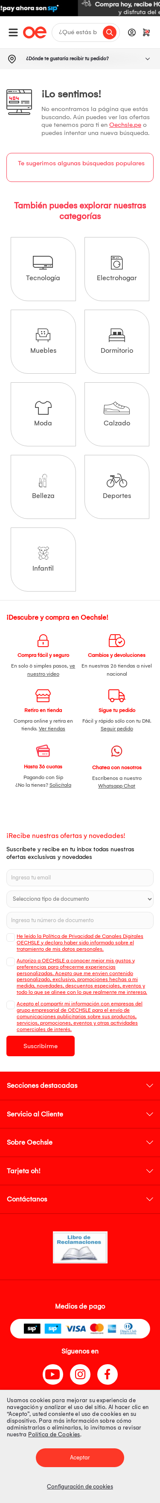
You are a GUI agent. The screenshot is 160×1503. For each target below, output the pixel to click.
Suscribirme (40, 1046)
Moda (43, 414)
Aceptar (80, 1457)
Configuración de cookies (80, 1486)
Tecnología (43, 269)
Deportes (117, 487)
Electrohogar (117, 269)
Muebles (43, 341)
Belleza (43, 487)
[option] (80, 8)
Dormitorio (117, 341)
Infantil (43, 559)
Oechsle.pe (125, 125)
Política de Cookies (54, 1434)
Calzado (116, 414)
